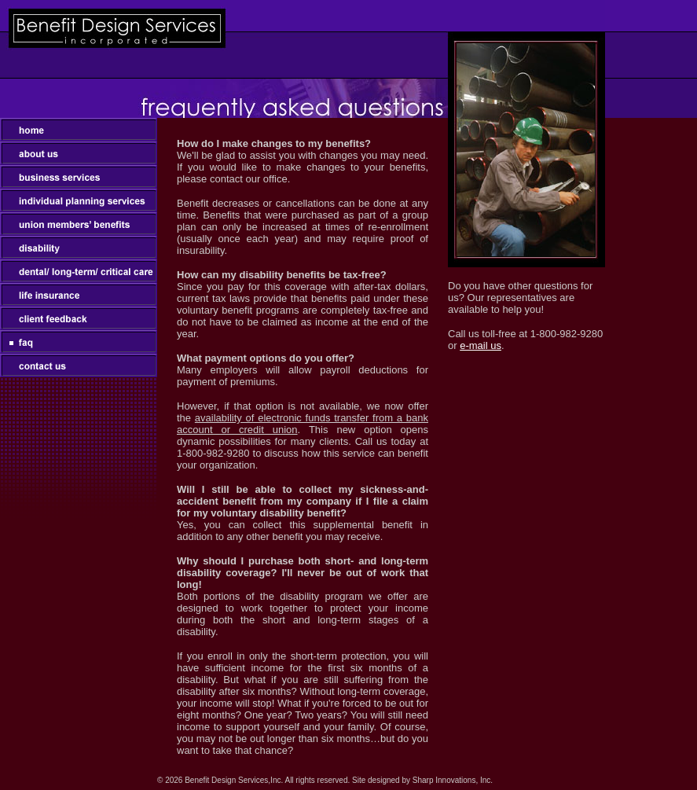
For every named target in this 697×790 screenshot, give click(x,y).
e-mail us (480, 345)
